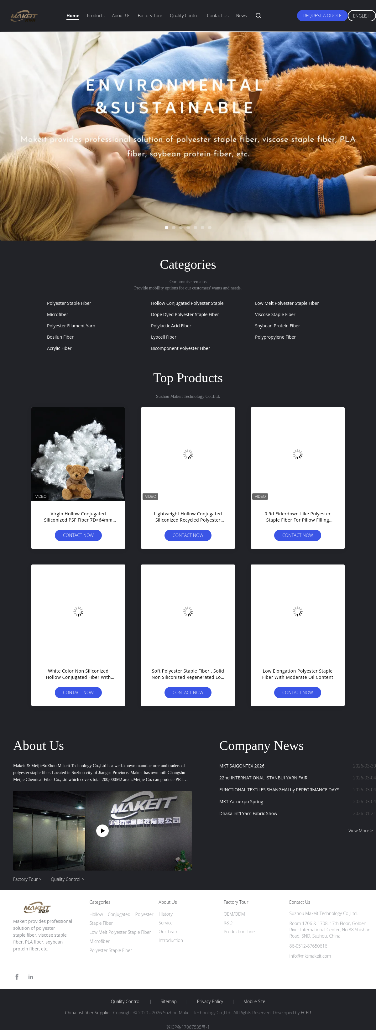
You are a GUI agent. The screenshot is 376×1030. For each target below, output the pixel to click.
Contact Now (78, 535)
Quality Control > (67, 879)
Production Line (239, 931)
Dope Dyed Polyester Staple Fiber (185, 314)
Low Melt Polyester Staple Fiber (287, 303)
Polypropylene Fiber (275, 337)
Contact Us (218, 15)
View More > (360, 831)
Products (95, 15)
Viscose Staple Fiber (275, 314)
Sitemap (169, 1001)
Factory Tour (150, 15)
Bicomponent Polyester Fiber (180, 348)
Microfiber (57, 314)
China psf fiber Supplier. (89, 1013)
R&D (228, 923)
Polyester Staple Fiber (69, 303)
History (166, 914)
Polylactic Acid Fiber (171, 326)
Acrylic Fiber (59, 348)
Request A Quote (322, 15)
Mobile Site (254, 1001)
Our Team (168, 931)
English (362, 16)
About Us (121, 15)
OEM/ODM (234, 914)
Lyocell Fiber (163, 337)
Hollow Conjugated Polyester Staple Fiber (193, 303)
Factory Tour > (27, 879)
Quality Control (185, 15)
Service (166, 923)
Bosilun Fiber (60, 337)
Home (72, 15)
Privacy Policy (210, 1001)
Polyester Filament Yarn (71, 326)
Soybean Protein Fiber (277, 326)
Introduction (171, 940)
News (241, 15)
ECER (306, 1013)
